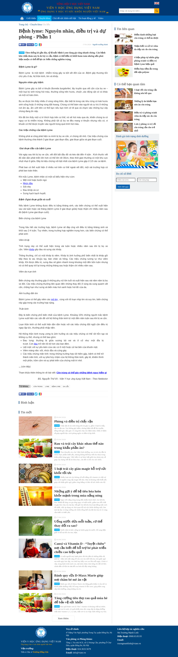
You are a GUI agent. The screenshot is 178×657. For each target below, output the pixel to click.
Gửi (21, 45)
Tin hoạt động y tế (87, 18)
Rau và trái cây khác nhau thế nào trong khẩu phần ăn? (79, 446)
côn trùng (38, 386)
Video (100, 18)
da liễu (66, 386)
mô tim (54, 299)
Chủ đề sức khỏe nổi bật (64, 18)
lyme (47, 386)
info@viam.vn (79, 652)
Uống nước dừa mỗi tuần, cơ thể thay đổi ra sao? (78, 523)
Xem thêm (63, 618)
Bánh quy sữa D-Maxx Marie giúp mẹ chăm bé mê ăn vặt (78, 577)
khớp (31, 249)
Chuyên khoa (44, 18)
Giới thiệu (31, 18)
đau (36, 344)
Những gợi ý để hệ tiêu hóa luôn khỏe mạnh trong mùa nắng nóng (78, 493)
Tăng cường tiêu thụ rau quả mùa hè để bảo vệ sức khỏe (80, 600)
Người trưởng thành (100, 44)
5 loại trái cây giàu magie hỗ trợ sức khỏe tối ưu (80, 471)
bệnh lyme (56, 386)
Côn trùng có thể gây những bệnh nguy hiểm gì (82, 373)
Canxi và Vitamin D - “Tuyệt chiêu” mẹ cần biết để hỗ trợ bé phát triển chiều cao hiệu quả (80, 548)
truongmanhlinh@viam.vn (129, 643)
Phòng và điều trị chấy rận (73, 421)
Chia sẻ (30, 45)
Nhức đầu (28, 183)
